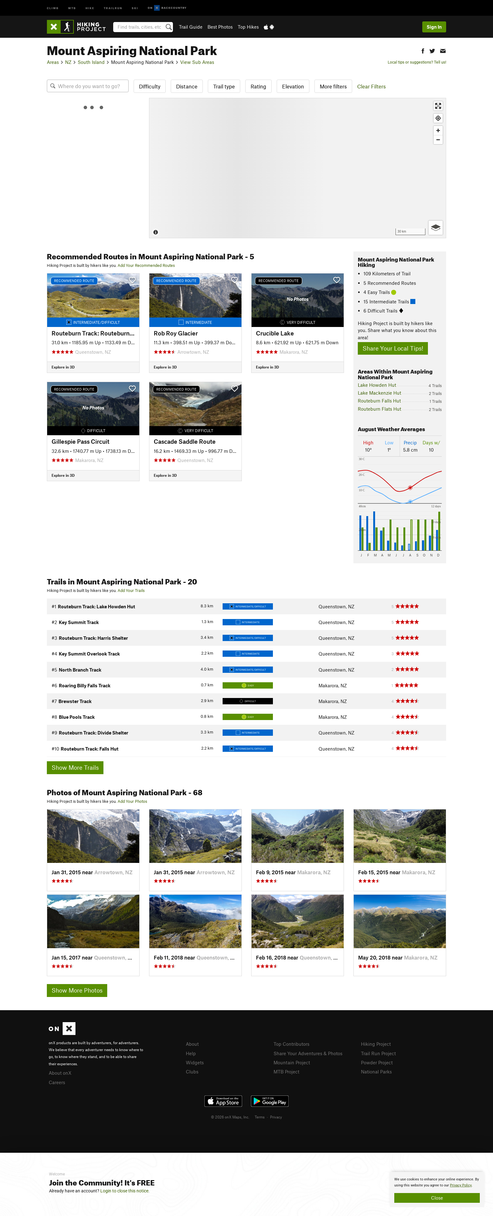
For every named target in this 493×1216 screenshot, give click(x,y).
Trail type (224, 86)
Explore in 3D (63, 367)
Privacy (276, 1117)
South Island (91, 62)
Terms (260, 1117)
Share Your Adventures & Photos (308, 1053)
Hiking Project (376, 1044)
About (192, 1044)
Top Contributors (291, 1044)
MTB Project (286, 1071)
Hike (90, 8)
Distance (186, 86)
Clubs (192, 1071)
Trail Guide (190, 27)
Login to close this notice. (125, 1190)
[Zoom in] (438, 130)
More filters (333, 86)
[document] (437, 1189)
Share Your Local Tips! (393, 348)
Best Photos (220, 27)
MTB (72, 8)
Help (191, 1053)
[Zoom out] (438, 139)
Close (437, 1198)
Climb (53, 8)
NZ (68, 62)
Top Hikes (248, 27)
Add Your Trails (131, 590)
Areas (53, 62)
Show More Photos (77, 990)
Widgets (195, 1062)
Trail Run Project (378, 1053)
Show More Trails (75, 767)
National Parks (376, 1071)
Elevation (293, 86)
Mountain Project (292, 1062)
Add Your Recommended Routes (146, 265)
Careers (57, 1082)
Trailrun (113, 8)
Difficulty (149, 86)
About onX (60, 1073)
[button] (422, 50)
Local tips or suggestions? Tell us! (417, 62)
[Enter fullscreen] (438, 105)
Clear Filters (371, 86)
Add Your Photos (132, 801)
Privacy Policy (461, 1185)
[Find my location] (438, 118)
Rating (258, 86)
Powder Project (377, 1062)
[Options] (436, 228)
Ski (135, 8)
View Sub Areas (197, 62)
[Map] (297, 168)
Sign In (434, 27)
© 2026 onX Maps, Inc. (230, 1117)
